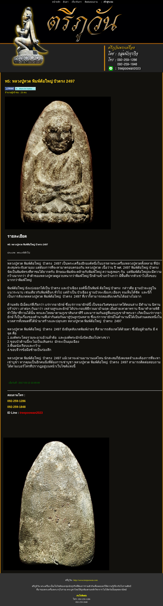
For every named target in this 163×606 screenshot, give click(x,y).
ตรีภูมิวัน (36, 586)
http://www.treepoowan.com (86, 580)
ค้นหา (65, 2)
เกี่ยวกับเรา (77, 2)
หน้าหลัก (56, 2)
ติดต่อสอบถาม (91, 2)
